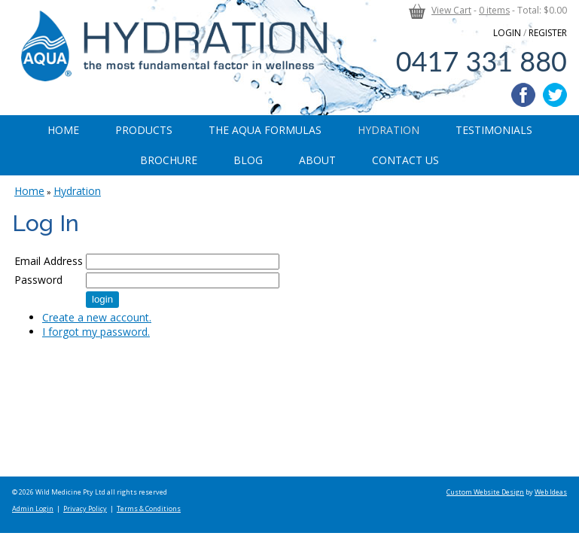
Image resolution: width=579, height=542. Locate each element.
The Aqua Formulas (265, 130)
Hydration (388, 130)
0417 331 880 (481, 61)
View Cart (451, 10)
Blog (248, 160)
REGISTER (548, 32)
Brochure (168, 160)
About (317, 160)
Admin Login (32, 508)
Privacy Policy (85, 508)
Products (143, 130)
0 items (494, 10)
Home (63, 130)
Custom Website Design (485, 492)
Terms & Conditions (149, 508)
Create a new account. (96, 317)
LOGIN (507, 32)
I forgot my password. (96, 331)
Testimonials (494, 130)
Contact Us (405, 160)
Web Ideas (551, 492)
